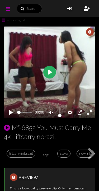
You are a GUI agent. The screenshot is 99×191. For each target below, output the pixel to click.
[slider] (24, 112)
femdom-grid (13, 20)
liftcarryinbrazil (21, 153)
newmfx (85, 153)
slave (64, 153)
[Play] (11, 112)
